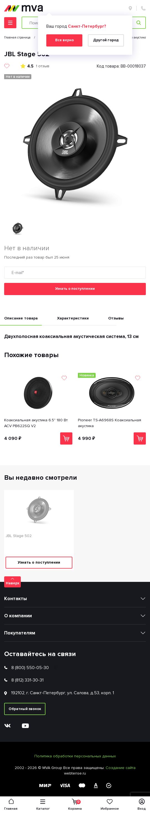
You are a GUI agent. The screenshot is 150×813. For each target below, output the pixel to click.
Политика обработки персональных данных (75, 756)
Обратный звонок (25, 709)
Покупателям (19, 633)
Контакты (15, 599)
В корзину (66, 438)
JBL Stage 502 (19, 535)
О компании (18, 616)
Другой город (106, 40)
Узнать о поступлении (75, 289)
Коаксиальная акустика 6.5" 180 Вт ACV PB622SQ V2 (36, 423)
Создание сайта (121, 767)
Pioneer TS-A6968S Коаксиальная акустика (109, 423)
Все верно (64, 40)
